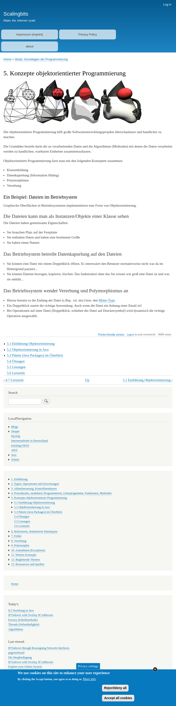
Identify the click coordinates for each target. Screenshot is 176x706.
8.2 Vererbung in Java (21, 610)
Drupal (15, 431)
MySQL (16, 436)
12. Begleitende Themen (25, 559)
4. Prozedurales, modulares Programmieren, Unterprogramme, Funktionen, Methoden (61, 493)
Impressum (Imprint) (29, 34)
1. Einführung (19, 479)
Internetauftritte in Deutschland (29, 440)
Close (155, 672)
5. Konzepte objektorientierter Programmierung (39, 497)
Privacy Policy (87, 34)
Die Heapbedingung (20, 657)
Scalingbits (15, 14)
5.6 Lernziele (16, 373)
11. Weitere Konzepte (23, 554)
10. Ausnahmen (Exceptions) (28, 550)
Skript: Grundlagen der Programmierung (41, 59)
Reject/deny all (115, 690)
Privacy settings (88, 669)
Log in (167, 4)
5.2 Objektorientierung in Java (28, 349)
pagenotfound (16, 652)
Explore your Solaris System (25, 666)
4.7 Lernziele (13, 380)
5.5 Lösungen (16, 367)
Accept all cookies (118, 701)
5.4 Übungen (16, 361)
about (29, 46)
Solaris (15, 459)
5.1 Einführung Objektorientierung (31, 343)
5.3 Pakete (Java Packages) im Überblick (35, 355)
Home (7, 59)
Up (87, 380)
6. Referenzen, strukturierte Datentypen (34, 531)
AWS (14, 450)
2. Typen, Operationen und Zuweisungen (35, 483)
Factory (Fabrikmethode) (23, 619)
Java (13, 455)
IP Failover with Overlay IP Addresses (30, 615)
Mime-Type (107, 300)
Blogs (14, 426)
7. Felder (16, 536)
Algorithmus (15, 629)
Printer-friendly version (111, 334)
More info (89, 682)
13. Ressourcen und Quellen (27, 564)
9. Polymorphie (20, 545)
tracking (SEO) (20, 445)
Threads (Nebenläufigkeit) (23, 624)
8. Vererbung (18, 540)
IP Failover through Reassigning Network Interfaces (38, 648)
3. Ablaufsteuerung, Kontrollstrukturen (34, 488)
